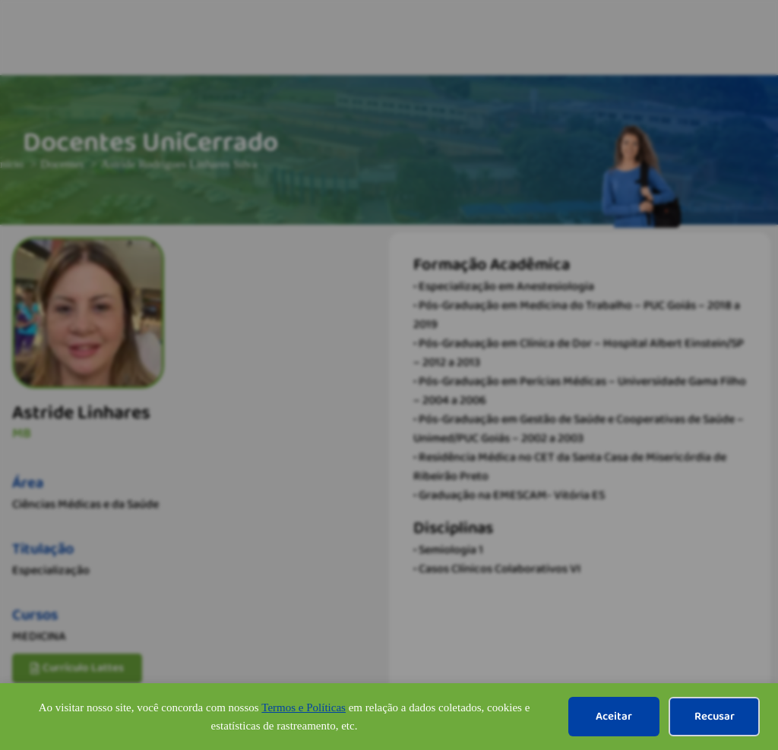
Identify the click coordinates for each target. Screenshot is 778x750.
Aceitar (614, 716)
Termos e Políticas (303, 707)
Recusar (714, 716)
